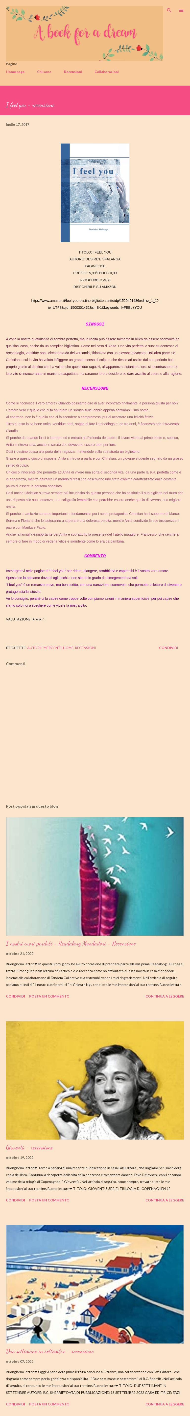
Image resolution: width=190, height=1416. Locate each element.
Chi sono (44, 72)
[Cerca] (169, 9)
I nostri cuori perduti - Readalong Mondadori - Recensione (71, 943)
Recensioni (73, 72)
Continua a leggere (164, 996)
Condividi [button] (168, 648)
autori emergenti (44, 648)
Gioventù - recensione (29, 1147)
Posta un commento (49, 996)
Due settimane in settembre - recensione (50, 1351)
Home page (15, 72)
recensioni (85, 648)
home (68, 648)
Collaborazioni (107, 72)
